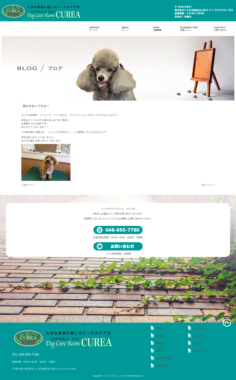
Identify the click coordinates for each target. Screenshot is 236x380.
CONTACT (161, 365)
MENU (159, 343)
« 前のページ (28, 185)
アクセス (198, 343)
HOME (159, 328)
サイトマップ (200, 350)
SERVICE (161, 335)
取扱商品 (198, 335)
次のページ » (208, 185)
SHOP (159, 350)
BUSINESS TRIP (164, 358)
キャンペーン (200, 328)
